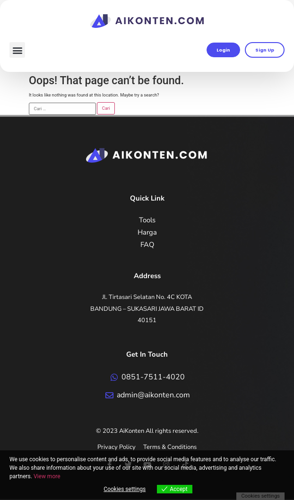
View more (47, 476)
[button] (17, 50)
